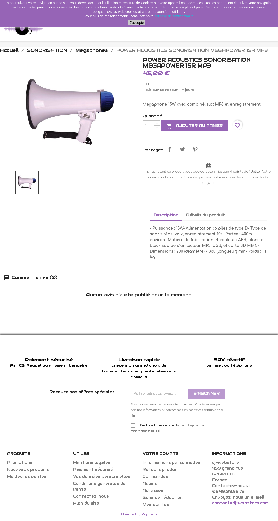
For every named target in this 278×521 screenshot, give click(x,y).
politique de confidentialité (173, 16)
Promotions (19, 462)
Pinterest (195, 149)
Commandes (155, 476)
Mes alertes (156, 504)
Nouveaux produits (28, 469)
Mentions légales (91, 462)
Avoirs (150, 483)
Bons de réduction (163, 497)
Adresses (153, 490)
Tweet (182, 149)
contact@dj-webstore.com (240, 503)
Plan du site (86, 503)
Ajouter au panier (194, 126)
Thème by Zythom (139, 514)
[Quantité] (148, 125)
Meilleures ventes (27, 476)
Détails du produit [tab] (205, 215)
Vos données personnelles (101, 476)
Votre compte (160, 453)
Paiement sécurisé (93, 469)
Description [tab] (166, 215)
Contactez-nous (91, 496)
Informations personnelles (171, 462)
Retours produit (160, 469)
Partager (169, 149)
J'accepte (137, 23)
